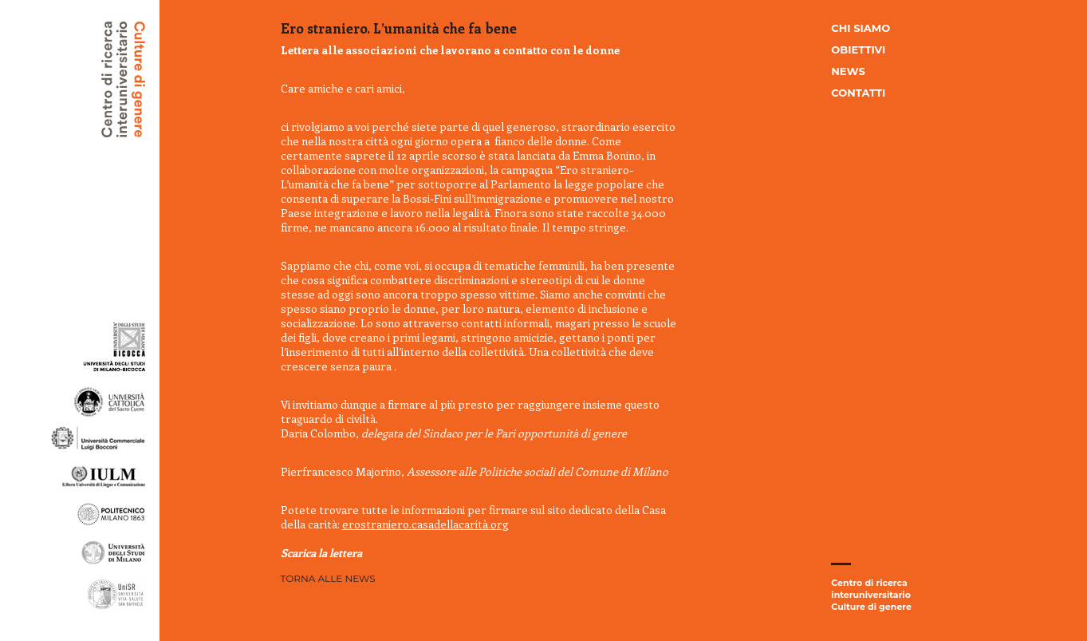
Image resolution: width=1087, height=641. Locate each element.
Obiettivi (858, 49)
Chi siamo (860, 28)
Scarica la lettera (321, 552)
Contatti (858, 92)
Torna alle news (328, 578)
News (847, 71)
